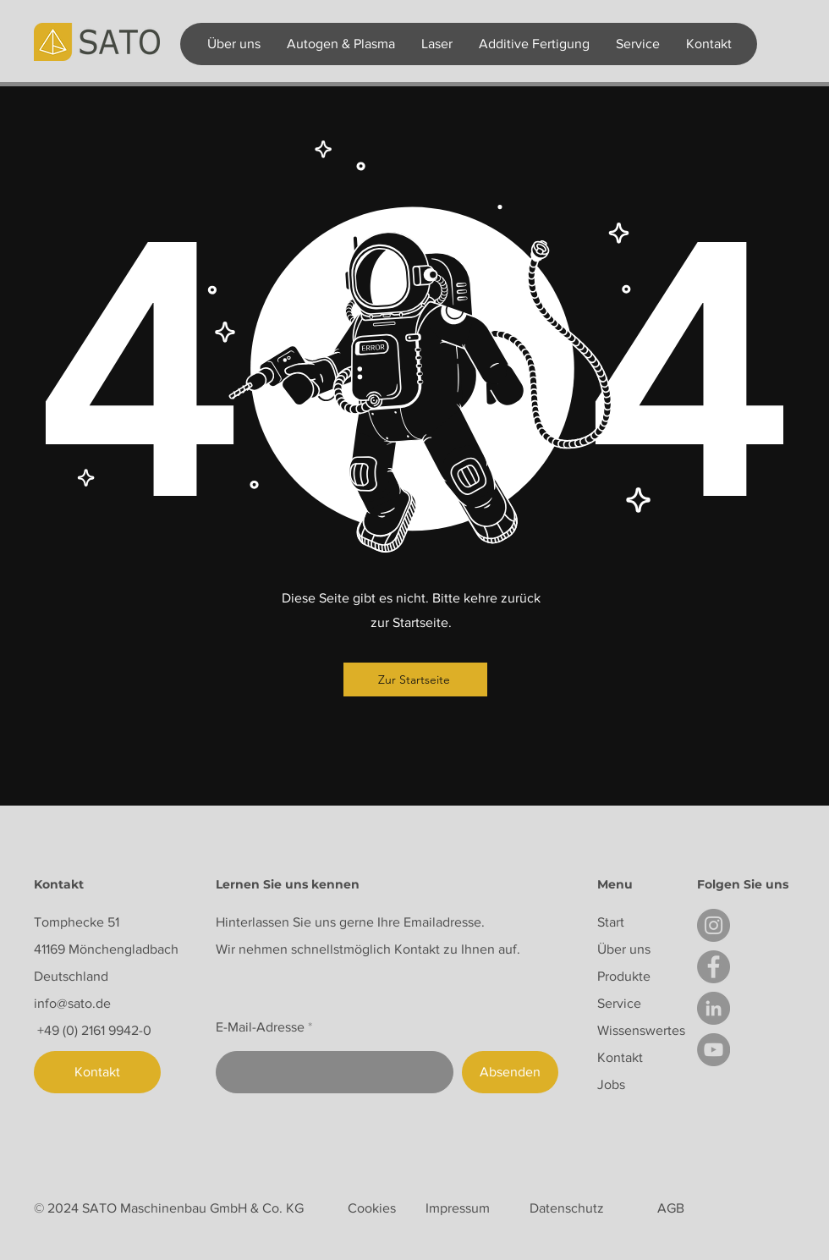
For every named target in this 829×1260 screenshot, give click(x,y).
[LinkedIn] (713, 1008)
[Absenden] (510, 1072)
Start (610, 922)
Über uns (624, 949)
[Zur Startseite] (415, 679)
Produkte (624, 976)
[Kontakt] (97, 1072)
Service (619, 1003)
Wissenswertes (641, 1030)
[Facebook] (713, 966)
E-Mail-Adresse (260, 1027)
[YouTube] (713, 1049)
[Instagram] (713, 925)
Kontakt (620, 1057)
